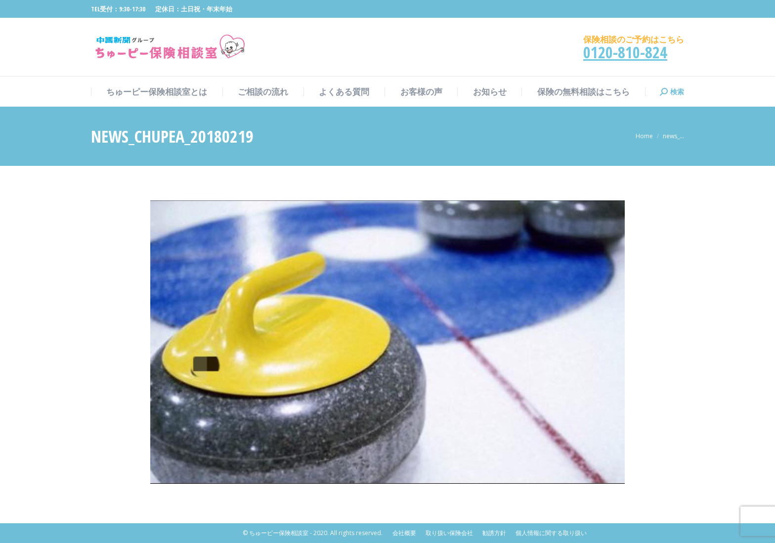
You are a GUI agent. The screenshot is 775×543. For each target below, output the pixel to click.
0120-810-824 (625, 52)
